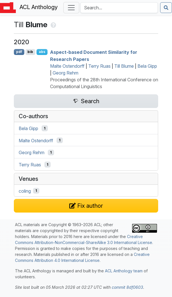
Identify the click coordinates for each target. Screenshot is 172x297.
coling (25, 191)
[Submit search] (166, 7)
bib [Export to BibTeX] (30, 52)
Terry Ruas (99, 66)
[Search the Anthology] (119, 7)
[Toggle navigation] (71, 7)
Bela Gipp (147, 66)
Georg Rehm (65, 73)
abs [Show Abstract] (42, 52)
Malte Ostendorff (67, 66)
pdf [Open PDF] (19, 52)
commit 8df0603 (127, 287)
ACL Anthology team (124, 270)
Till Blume (124, 66)
